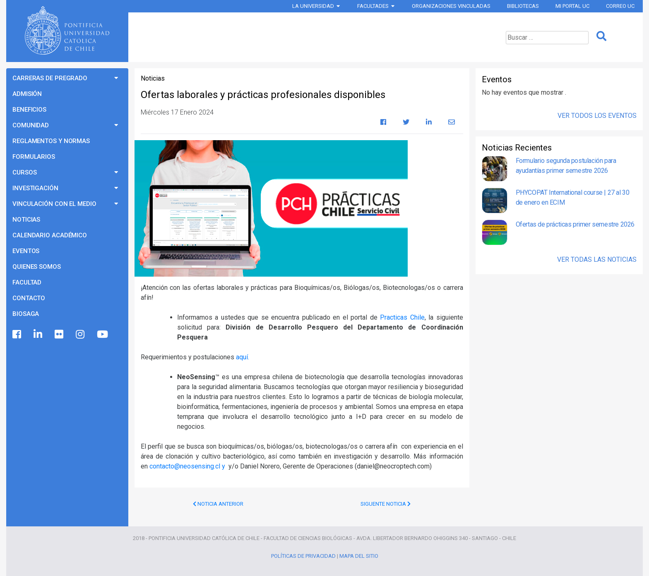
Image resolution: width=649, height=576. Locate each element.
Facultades (373, 6)
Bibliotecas (523, 6)
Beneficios (29, 109)
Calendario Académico (49, 235)
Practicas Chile (402, 317)
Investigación (35, 188)
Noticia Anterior (218, 504)
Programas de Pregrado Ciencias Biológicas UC (300, 37)
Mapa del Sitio (358, 556)
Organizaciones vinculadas (451, 6)
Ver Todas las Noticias (597, 259)
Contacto (28, 298)
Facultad (26, 282)
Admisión (27, 94)
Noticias (26, 219)
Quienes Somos (36, 266)
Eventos (25, 251)
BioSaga (25, 314)
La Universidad (313, 6)
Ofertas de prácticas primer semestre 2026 (575, 224)
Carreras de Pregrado (49, 78)
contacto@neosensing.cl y (188, 466)
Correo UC (620, 6)
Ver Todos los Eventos (597, 116)
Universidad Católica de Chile (67, 30)
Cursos (24, 172)
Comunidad (30, 125)
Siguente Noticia (386, 504)
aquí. (242, 357)
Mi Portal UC (572, 6)
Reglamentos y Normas (51, 141)
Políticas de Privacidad (303, 556)
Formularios (33, 156)
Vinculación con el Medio (54, 204)
